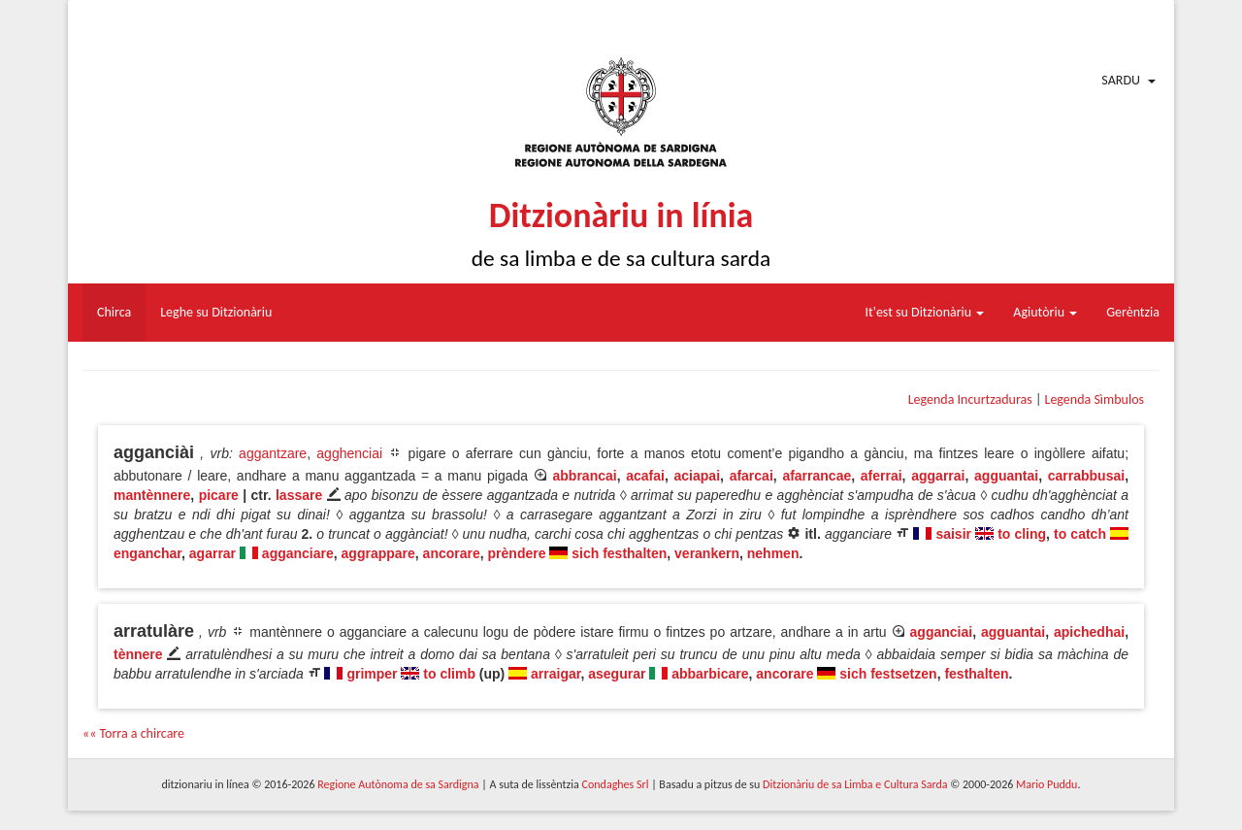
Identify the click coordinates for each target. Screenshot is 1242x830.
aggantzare (273, 453)
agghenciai (349, 453)
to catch (1080, 534)
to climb (449, 673)
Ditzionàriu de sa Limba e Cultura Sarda (855, 784)
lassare (299, 495)
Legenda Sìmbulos (1094, 399)
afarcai (751, 475)
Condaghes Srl (615, 784)
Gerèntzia (1133, 312)
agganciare (298, 553)
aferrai (881, 475)
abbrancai (585, 475)
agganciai (941, 632)
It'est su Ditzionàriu (925, 312)
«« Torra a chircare (133, 733)
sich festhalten (619, 553)
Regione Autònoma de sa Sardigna (397, 784)
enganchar (147, 553)
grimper (371, 673)
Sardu (1120, 80)
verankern (706, 553)
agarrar (212, 553)
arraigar (555, 673)
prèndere (517, 553)
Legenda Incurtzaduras (970, 399)
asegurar (616, 673)
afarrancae (816, 475)
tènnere (138, 654)
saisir (953, 534)
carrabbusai (1086, 475)
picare (219, 495)
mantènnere (152, 495)
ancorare (451, 553)
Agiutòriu (1045, 312)
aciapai (697, 475)
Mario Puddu (1046, 784)
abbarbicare (709, 673)
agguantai (1006, 475)
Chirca (114, 312)
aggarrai (937, 475)
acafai (645, 475)
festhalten (976, 673)
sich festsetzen (887, 673)
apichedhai (1089, 632)
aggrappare (378, 553)
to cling (1021, 534)
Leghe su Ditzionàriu (216, 312)
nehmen (773, 553)
